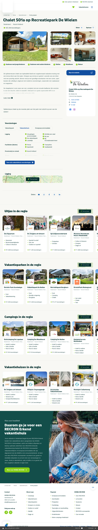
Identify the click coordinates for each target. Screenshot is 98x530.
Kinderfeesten (56, 514)
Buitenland (69, 394)
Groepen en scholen (34, 505)
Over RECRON (80, 496)
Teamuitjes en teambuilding (60, 508)
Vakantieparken (32, 502)
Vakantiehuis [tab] (24, 128)
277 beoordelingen (59, 302)
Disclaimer (76, 526)
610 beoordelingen (13, 352)
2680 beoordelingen (83, 250)
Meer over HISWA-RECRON (17, 470)
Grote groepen (33, 15)
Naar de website (81, 73)
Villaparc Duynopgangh (36, 390)
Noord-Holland (15, 236)
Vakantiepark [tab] (9, 128)
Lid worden (79, 499)
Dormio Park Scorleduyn (13, 287)
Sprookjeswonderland (58, 234)
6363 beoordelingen (60, 250)
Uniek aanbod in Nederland (70, 2)
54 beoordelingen (35, 352)
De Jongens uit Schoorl (35, 234)
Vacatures (79, 502)
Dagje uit (30, 514)
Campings (31, 496)
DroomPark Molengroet (82, 287)
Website (73, 102)
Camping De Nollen (57, 339)
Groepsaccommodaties (59, 496)
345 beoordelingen (82, 402)
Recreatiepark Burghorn (59, 287)
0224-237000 (75, 99)
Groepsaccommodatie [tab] (42, 128)
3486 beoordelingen (13, 250)
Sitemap (89, 526)
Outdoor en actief (33, 508)
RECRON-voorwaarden (83, 511)
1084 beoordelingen (36, 302)
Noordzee (22, 236)
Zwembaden (55, 499)
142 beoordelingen (36, 402)
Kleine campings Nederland (60, 517)
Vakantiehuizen (86, 7)
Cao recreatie (80, 514)
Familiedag (55, 505)
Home (14, 15)
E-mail (73, 105)
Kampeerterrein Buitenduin (80, 340)
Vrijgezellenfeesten (57, 511)
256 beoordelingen (14, 28)
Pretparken (55, 502)
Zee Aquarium (9, 234)
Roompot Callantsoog (82, 390)
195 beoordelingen (36, 250)
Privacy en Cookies (65, 526)
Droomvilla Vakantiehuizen (56, 391)
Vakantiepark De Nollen (36, 287)
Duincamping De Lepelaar (13, 339)
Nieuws (78, 505)
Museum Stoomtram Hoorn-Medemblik (81, 235)
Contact (78, 508)
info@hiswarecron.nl (10, 502)
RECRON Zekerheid (86, 2)
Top (93, 487)
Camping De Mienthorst (36, 339)
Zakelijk (30, 511)
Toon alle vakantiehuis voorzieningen (19, 162)
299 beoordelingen (13, 302)
